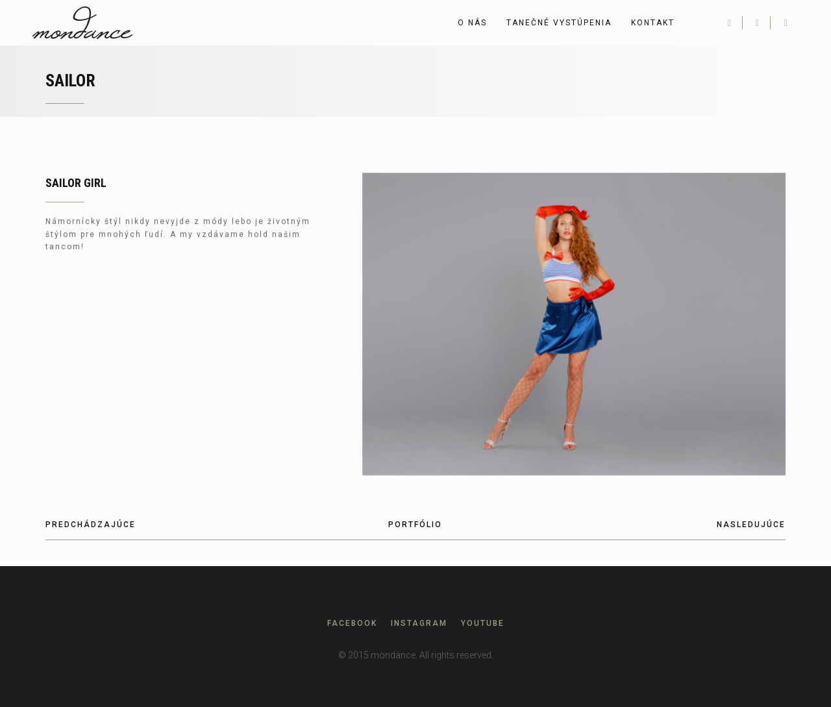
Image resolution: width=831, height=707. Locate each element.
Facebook (352, 623)
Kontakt (653, 22)
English (700, 22)
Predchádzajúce (90, 524)
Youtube (482, 623)
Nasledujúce (751, 524)
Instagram (419, 623)
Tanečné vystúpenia (559, 22)
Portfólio (415, 524)
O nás (472, 22)
